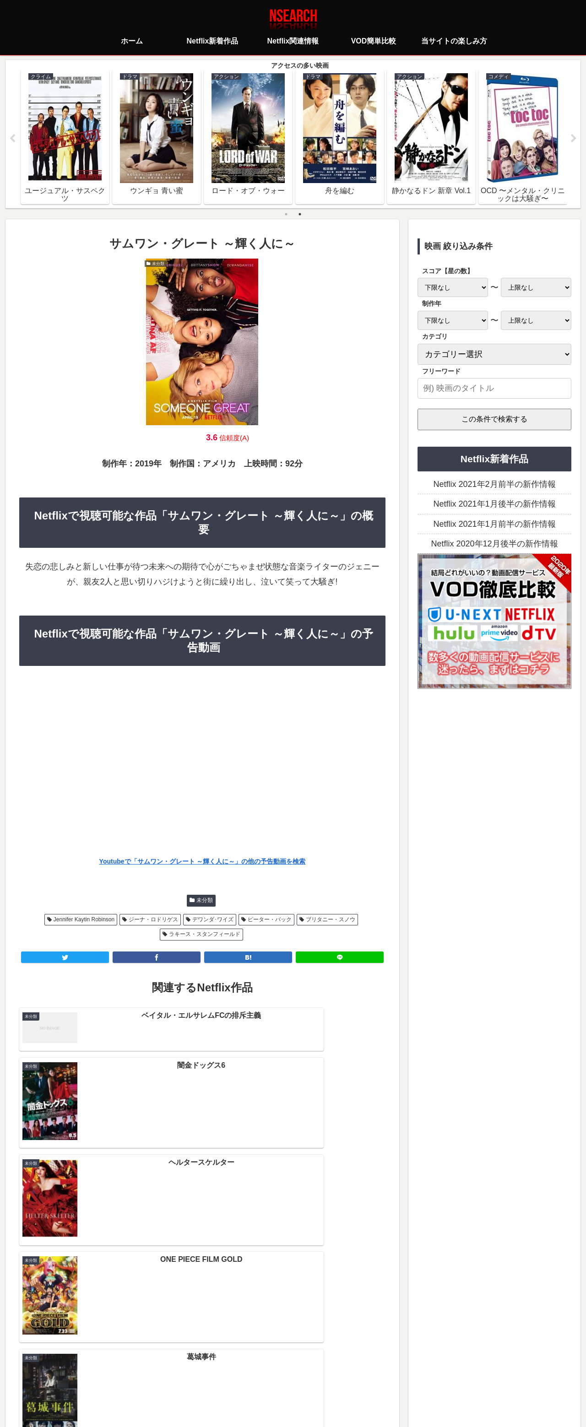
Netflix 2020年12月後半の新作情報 (494, 544)
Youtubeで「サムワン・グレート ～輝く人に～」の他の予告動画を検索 (202, 861)
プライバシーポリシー (238, 1379)
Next (573, 139)
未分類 (204, 900)
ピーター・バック (270, 920)
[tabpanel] (65, 137)
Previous (12, 139)
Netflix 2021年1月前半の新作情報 (494, 524)
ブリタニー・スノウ (330, 920)
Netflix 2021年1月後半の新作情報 (494, 504)
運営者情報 (363, 1379)
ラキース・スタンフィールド (204, 934)
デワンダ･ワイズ (212, 920)
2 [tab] (299, 214)
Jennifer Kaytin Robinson (84, 920)
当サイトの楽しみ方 (309, 1379)
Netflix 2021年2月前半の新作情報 (494, 484)
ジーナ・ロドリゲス (153, 920)
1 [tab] (286, 214)
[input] (494, 388)
